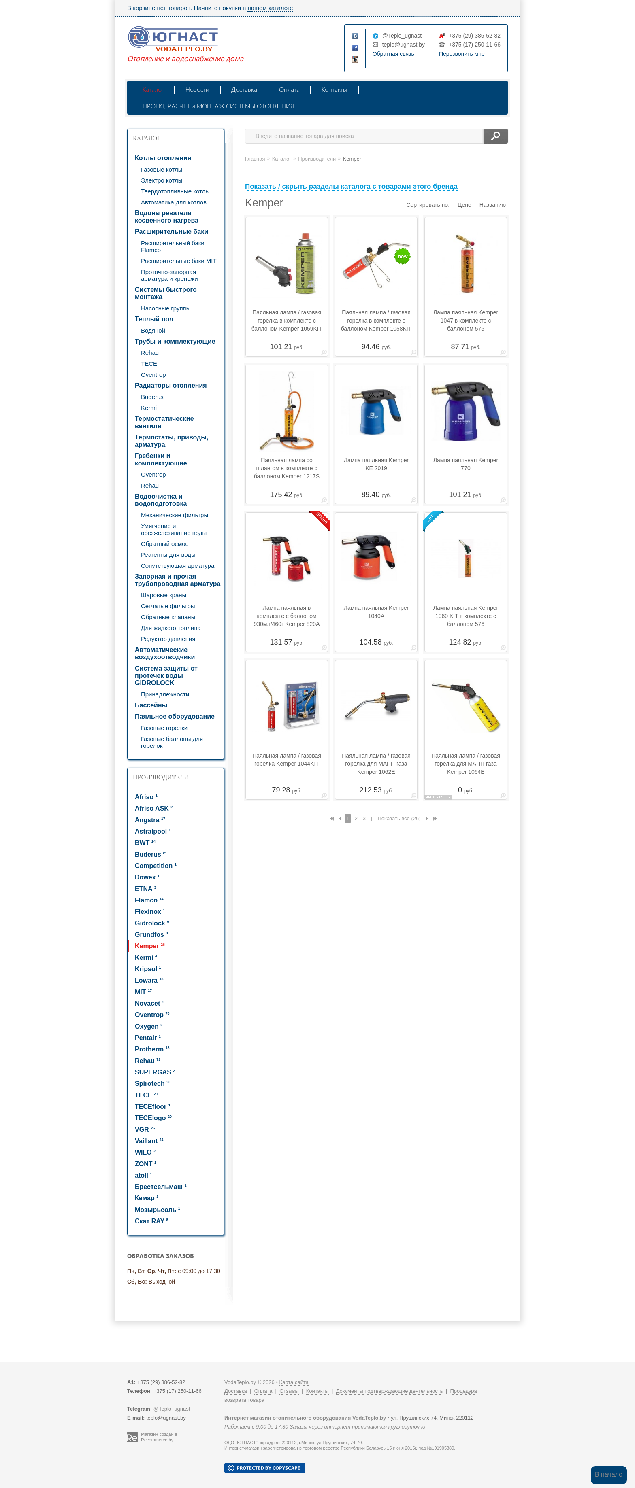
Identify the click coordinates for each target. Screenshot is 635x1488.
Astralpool (153, 831)
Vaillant (149, 1141)
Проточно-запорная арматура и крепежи (169, 275)
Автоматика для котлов (174, 202)
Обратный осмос (164, 543)
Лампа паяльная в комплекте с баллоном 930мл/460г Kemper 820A (287, 616)
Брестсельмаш (161, 1186)
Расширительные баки (171, 231)
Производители (161, 777)
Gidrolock (152, 923)
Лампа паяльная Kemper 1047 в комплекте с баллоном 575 (465, 320)
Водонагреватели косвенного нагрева (166, 217)
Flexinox (150, 911)
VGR (145, 1129)
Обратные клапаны (168, 616)
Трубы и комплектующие (175, 341)
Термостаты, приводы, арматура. (171, 441)
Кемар (146, 1198)
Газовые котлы (162, 169)
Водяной (153, 330)
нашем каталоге (270, 7)
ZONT (145, 1164)
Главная (255, 159)
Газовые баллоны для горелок (172, 742)
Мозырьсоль (157, 1209)
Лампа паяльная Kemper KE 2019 (376, 464)
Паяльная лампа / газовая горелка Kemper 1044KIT (286, 759)
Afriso (146, 797)
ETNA (145, 888)
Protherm (152, 1049)
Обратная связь (393, 54)
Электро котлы (162, 180)
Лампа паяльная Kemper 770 (465, 464)
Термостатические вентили (164, 422)
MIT (143, 992)
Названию (492, 205)
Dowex (147, 877)
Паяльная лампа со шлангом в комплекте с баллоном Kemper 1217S (287, 468)
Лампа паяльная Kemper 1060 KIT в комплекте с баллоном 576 (465, 616)
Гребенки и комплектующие (161, 459)
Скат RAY (151, 1221)
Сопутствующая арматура (177, 565)
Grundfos (151, 934)
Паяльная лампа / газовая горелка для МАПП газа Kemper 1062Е (376, 763)
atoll (143, 1175)
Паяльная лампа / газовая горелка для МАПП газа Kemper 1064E (465, 763)
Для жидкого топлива (171, 627)
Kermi (149, 407)
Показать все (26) (398, 818)
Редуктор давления (168, 638)
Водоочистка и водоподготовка (161, 500)
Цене (464, 205)
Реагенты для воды (168, 554)
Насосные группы (165, 308)
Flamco (149, 900)
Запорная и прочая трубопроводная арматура (177, 580)
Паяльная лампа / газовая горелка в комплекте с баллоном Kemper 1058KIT (376, 320)
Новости (197, 89)
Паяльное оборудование (175, 716)
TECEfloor (152, 1106)
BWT (145, 842)
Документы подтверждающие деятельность (389, 1391)
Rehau (150, 352)
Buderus (152, 396)
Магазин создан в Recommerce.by (159, 1437)
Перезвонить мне (462, 54)
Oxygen (148, 1026)
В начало (608, 1474)
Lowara (149, 980)
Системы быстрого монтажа (166, 293)
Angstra (150, 820)
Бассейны (151, 705)
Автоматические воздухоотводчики (165, 653)
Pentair (148, 1037)
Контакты (334, 89)
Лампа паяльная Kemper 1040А (376, 612)
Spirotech (152, 1083)
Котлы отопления (163, 158)
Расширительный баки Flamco (173, 246)
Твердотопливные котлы (175, 191)
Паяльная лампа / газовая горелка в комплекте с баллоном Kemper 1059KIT (286, 320)
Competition (156, 865)
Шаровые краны (163, 595)
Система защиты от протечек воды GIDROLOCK (166, 675)
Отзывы (289, 1391)
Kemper (150, 945)
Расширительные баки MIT (179, 260)
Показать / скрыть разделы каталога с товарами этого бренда (351, 186)
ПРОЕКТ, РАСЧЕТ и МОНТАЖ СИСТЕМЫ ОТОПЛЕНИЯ (218, 106)
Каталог (153, 89)
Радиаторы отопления (171, 385)
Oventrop (153, 374)
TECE (149, 363)
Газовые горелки (164, 727)
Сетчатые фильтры (168, 606)
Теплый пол (154, 319)
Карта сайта (294, 1382)
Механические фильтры (174, 515)
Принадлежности (165, 694)
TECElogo (153, 1117)
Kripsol (148, 969)
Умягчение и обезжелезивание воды (174, 529)
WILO (145, 1152)
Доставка (244, 89)
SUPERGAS (155, 1072)
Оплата (289, 89)
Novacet (149, 1003)
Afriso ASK (154, 808)
